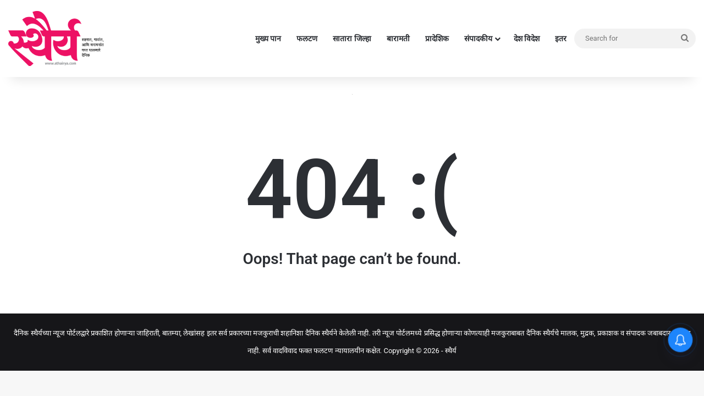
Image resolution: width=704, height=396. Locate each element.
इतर (560, 38)
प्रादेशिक (437, 38)
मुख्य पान (268, 38)
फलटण (306, 38)
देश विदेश (527, 38)
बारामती (398, 38)
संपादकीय (478, 38)
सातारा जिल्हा (352, 38)
